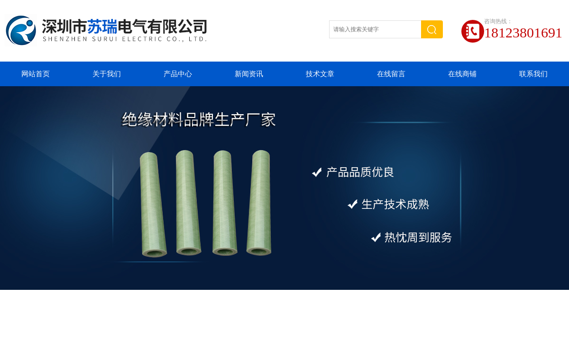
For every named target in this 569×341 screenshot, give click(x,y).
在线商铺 (462, 74)
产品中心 (178, 74)
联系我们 (533, 74)
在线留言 (391, 74)
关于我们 (106, 74)
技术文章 (320, 74)
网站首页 (35, 74)
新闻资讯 (249, 74)
